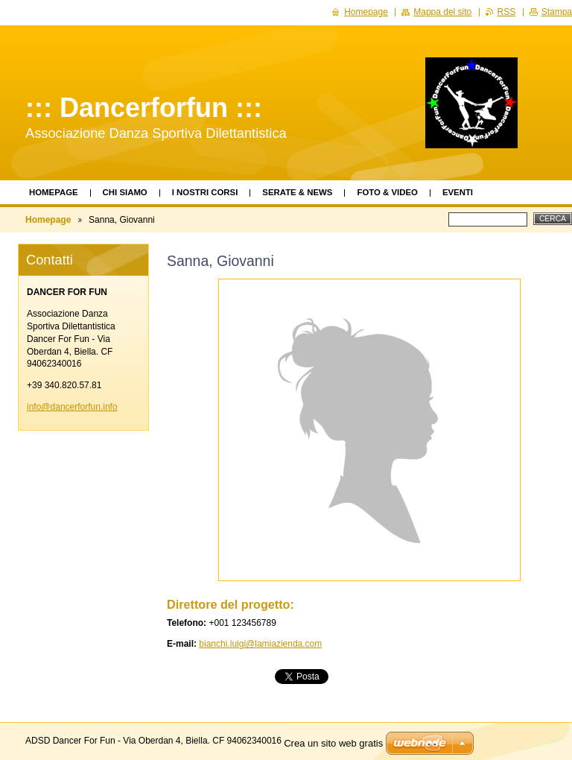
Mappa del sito (442, 12)
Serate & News (297, 192)
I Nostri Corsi (205, 192)
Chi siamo (125, 192)
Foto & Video (387, 192)
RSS (507, 12)
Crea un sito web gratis (333, 743)
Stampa (556, 12)
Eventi (457, 192)
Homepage (53, 192)
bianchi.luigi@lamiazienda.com (260, 644)
